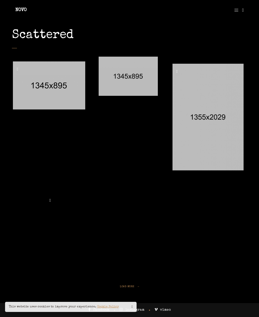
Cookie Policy (108, 306)
